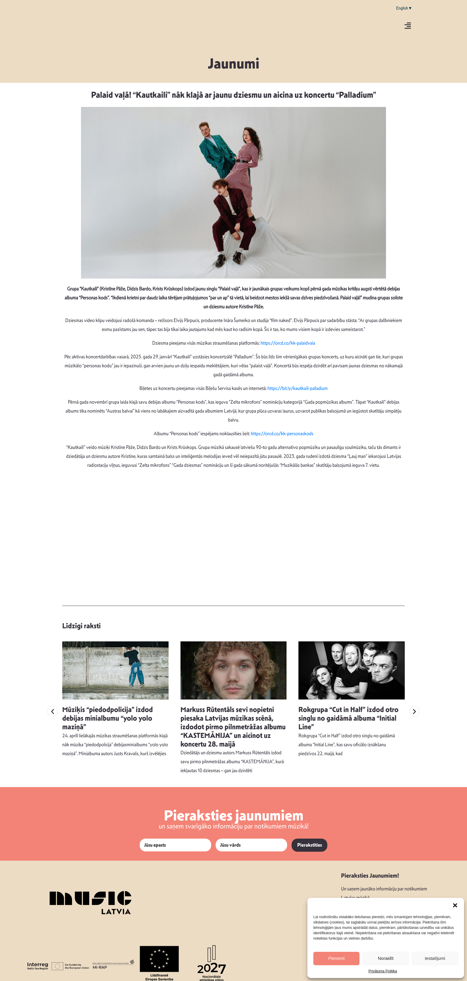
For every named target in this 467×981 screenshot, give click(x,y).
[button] (455, 905)
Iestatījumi (435, 958)
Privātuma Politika (382, 971)
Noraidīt (386, 958)
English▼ (404, 8)
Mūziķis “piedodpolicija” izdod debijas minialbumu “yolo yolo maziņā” (107, 713)
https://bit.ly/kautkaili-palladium (297, 388)
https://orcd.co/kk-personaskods (282, 433)
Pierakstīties (309, 840)
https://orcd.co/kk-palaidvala (288, 343)
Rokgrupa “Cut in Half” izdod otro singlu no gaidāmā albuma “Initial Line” (348, 713)
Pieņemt (336, 958)
